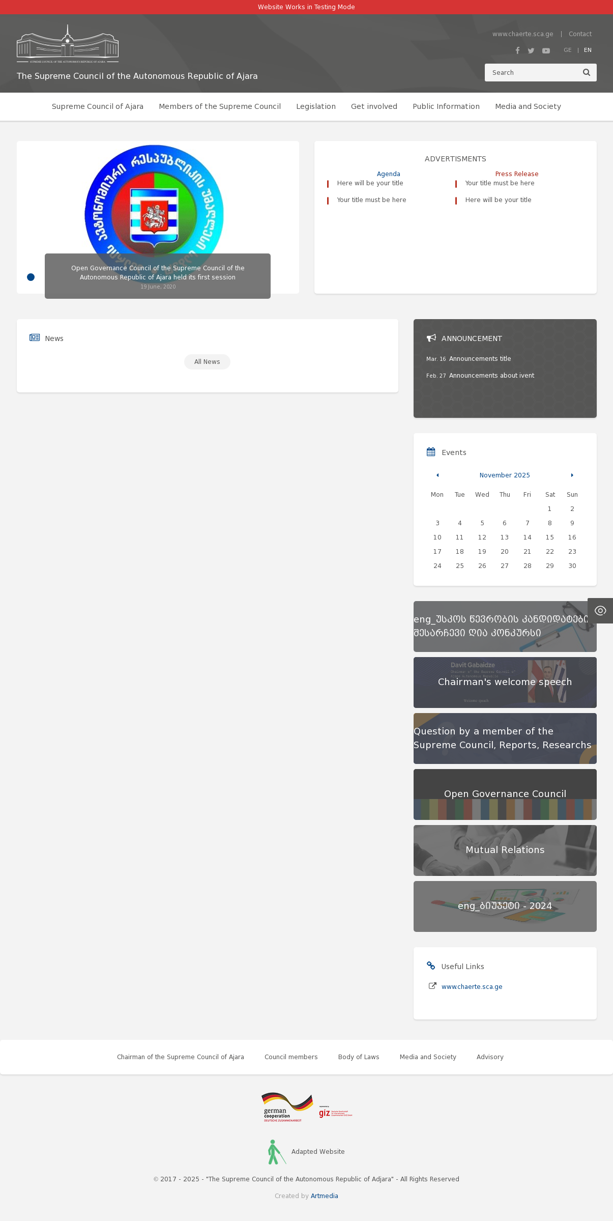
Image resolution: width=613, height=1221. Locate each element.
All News (207, 361)
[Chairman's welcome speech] (505, 682)
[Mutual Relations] (505, 850)
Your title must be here (371, 200)
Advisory (490, 1057)
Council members (291, 1057)
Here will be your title (370, 183)
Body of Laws (359, 1057)
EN (588, 49)
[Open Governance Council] (505, 794)
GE (568, 49)
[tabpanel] (158, 220)
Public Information (446, 106)
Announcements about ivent (491, 375)
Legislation (316, 106)
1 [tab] (31, 277)
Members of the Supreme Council (220, 106)
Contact (580, 34)
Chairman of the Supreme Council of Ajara (180, 1057)
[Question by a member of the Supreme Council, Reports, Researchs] (505, 738)
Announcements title (480, 358)
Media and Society (528, 106)
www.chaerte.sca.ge (522, 34)
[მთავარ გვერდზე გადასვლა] (137, 43)
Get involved (374, 106)
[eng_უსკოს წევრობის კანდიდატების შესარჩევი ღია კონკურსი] (505, 626)
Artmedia (324, 1196)
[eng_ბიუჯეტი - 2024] (505, 906)
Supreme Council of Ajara (97, 106)
